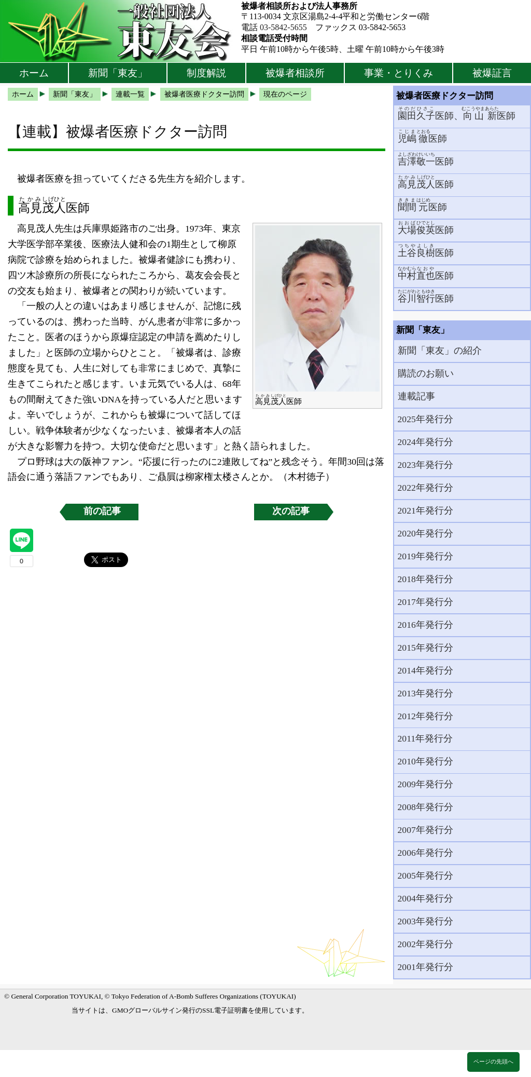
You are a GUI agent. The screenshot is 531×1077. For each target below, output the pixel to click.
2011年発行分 (425, 738)
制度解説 (206, 73)
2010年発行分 (425, 761)
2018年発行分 (425, 579)
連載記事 (416, 396)
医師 (422, 136)
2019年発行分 (425, 556)
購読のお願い (426, 373)
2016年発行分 (425, 625)
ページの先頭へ (493, 1061)
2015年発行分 (425, 647)
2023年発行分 (425, 465)
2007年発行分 (425, 830)
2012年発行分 (425, 716)
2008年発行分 (425, 807)
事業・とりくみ (398, 73)
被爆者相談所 (295, 73)
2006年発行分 (425, 852)
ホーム (34, 73)
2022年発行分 (425, 487)
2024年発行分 (425, 442)
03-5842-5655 (283, 27)
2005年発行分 (425, 875)
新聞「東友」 (117, 73)
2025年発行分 (425, 419)
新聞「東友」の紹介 (440, 350)
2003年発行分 (425, 921)
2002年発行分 (425, 944)
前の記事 (102, 511)
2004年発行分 (425, 898)
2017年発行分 (425, 602)
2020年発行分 (425, 533)
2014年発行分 (425, 670)
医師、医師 (457, 113)
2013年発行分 (425, 693)
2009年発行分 (425, 784)
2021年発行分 (425, 510)
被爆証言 (492, 73)
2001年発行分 (425, 967)
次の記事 (291, 511)
